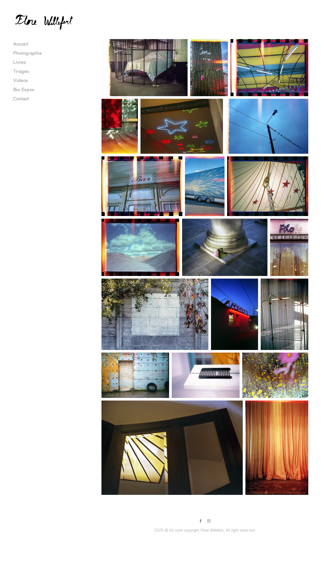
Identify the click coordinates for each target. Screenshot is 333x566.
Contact (21, 99)
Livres (19, 62)
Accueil (20, 44)
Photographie (27, 53)
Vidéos (20, 80)
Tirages (21, 71)
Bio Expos (23, 90)
